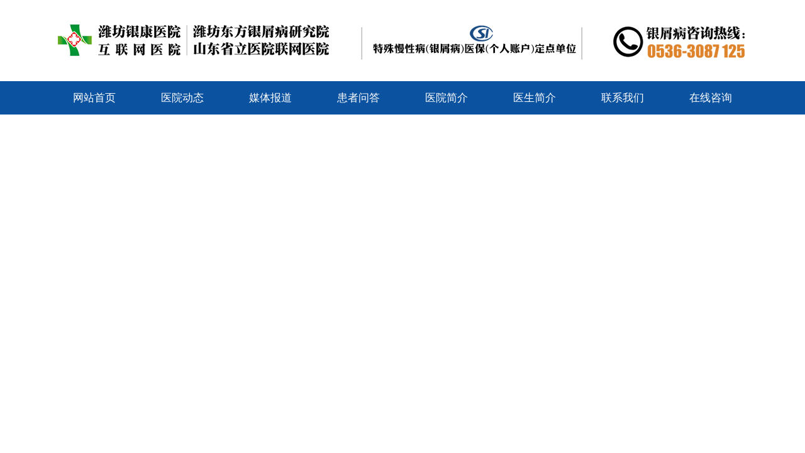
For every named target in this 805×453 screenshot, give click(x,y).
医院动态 (182, 98)
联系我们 (622, 98)
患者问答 (358, 98)
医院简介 (446, 98)
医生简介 (534, 98)
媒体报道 (270, 98)
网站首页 (94, 98)
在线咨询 (710, 98)
